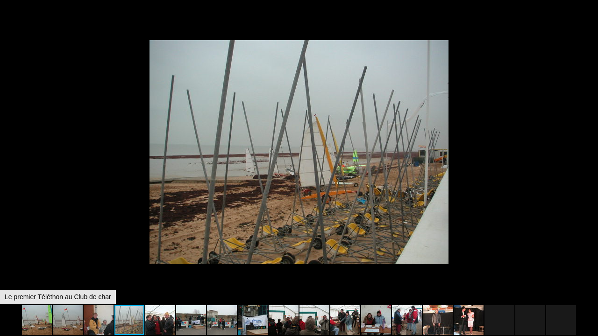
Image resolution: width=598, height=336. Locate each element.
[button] (589, 24)
